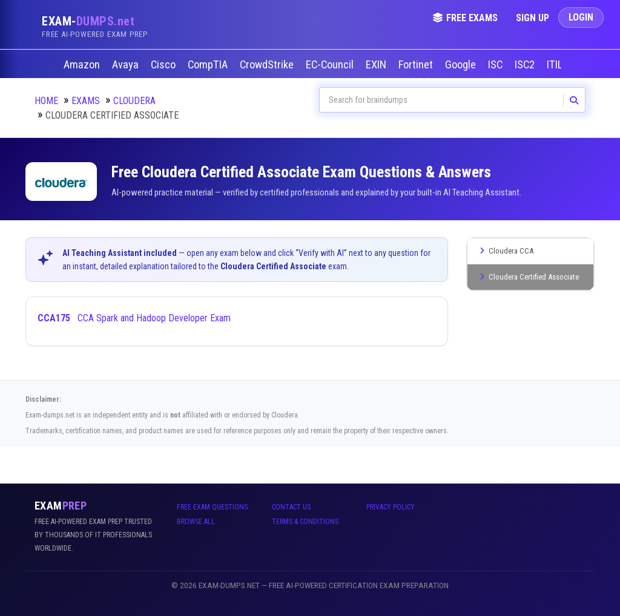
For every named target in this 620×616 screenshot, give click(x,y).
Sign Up (532, 18)
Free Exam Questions (212, 507)
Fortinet (416, 64)
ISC (496, 64)
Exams (85, 100)
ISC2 (526, 64)
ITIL (556, 64)
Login (581, 17)
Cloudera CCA (505, 250)
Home (46, 100)
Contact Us (291, 507)
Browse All (196, 521)
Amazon (83, 64)
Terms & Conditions (305, 521)
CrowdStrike (268, 64)
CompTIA (209, 64)
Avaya (126, 64)
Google (461, 64)
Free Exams (465, 18)
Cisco (164, 64)
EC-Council (331, 64)
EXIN (377, 64)
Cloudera (134, 100)
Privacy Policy (390, 507)
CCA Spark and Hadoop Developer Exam (134, 318)
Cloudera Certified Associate (528, 276)
